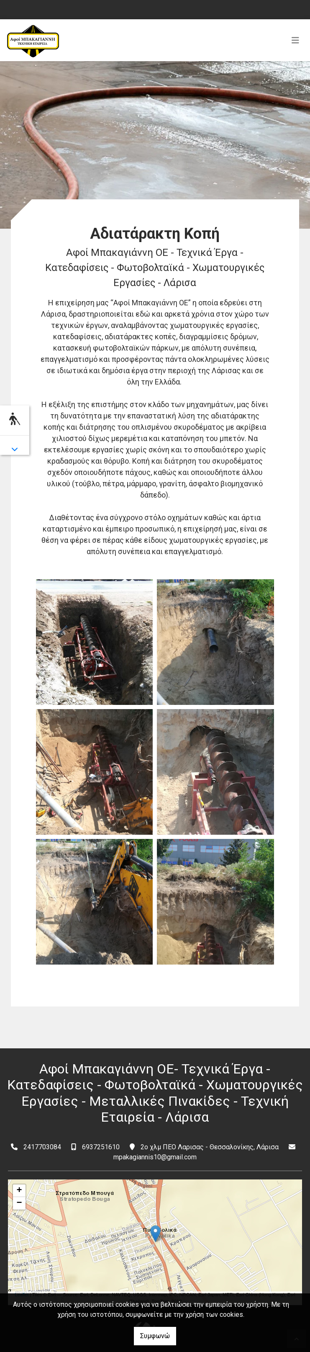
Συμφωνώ (155, 1336)
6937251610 (101, 1147)
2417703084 (42, 1147)
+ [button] (19, 1190)
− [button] (19, 1203)
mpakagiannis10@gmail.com (155, 1157)
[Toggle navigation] (295, 40)
